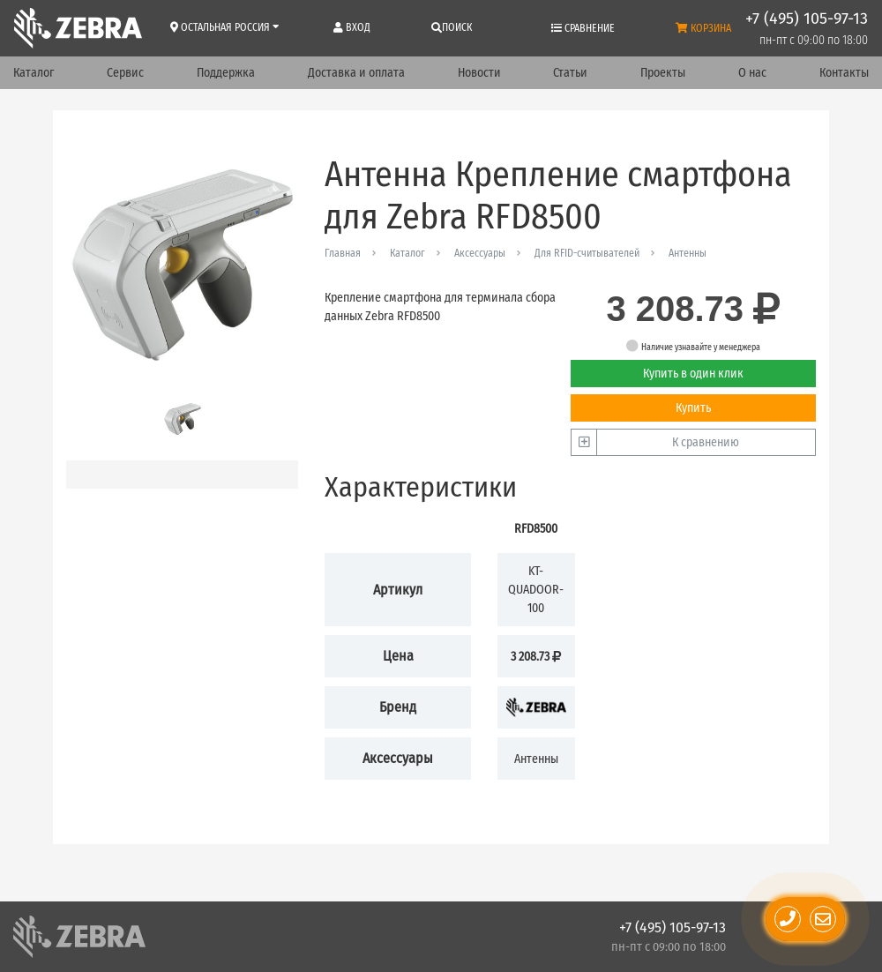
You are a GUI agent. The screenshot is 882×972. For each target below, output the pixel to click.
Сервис (125, 72)
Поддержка (226, 72)
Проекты (662, 72)
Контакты (844, 72)
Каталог (33, 72)
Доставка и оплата (356, 72)
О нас (752, 72)
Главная (343, 253)
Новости (479, 72)
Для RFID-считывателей (586, 253)
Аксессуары (479, 253)
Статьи (570, 72)
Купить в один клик (693, 373)
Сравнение (583, 28)
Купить (693, 407)
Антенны (687, 253)
